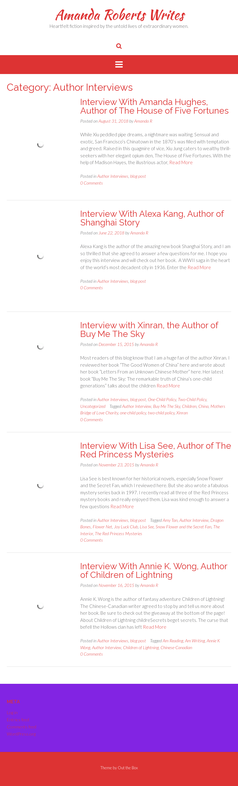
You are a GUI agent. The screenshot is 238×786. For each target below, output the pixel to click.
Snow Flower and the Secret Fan (183, 526)
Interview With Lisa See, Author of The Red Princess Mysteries (155, 450)
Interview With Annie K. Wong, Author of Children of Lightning (153, 570)
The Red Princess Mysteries (118, 533)
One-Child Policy (162, 399)
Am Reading (173, 640)
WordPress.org (21, 733)
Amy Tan (170, 520)
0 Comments (91, 183)
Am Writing (195, 640)
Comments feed (21, 726)
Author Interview (136, 406)
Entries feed (18, 719)
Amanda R (143, 121)
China (203, 406)
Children (189, 406)
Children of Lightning (141, 647)
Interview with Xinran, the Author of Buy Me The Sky (149, 329)
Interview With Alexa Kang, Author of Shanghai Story (152, 218)
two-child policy (161, 412)
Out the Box (128, 767)
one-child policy (133, 412)
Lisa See (147, 526)
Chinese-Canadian (176, 647)
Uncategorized (92, 406)
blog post (138, 176)
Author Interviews (112, 176)
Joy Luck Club (126, 526)
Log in (12, 712)
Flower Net (102, 526)
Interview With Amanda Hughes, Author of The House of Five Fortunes (154, 106)
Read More (181, 162)
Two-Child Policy (192, 399)
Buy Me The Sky (166, 406)
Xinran (182, 412)
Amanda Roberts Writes (119, 14)
